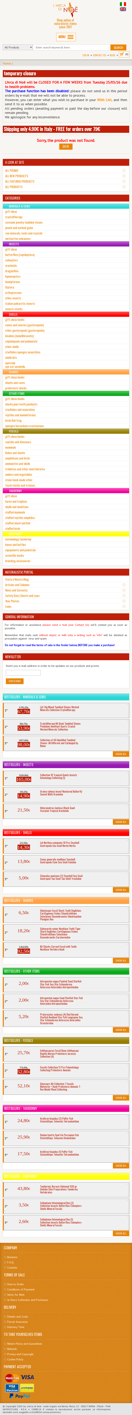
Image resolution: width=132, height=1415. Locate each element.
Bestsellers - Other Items (21, 971)
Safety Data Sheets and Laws (22, 595)
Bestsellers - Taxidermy (20, 1108)
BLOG (112, 55)
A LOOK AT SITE (14, 162)
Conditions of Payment (20, 1289)
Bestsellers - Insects (18, 765)
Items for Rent (15, 1294)
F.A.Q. (10, 1262)
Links (8, 606)
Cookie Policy (15, 1359)
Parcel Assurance (17, 1322)
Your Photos (12, 601)
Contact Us (99, 55)
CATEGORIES (12, 198)
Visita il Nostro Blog (17, 579)
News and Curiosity (16, 590)
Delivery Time (15, 1327)
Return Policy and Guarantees (24, 1343)
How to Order (15, 1284)
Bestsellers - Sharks (18, 900)
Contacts (12, 1267)
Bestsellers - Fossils (18, 1040)
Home (7, 63)
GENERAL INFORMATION (19, 617)
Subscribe (14, 681)
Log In (86, 55)
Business (12, 1257)
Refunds (12, 1349)
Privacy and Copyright (20, 1354)
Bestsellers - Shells (18, 833)
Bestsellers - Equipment (20, 1176)
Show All (121, 754)
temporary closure (20, 73)
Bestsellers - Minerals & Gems (25, 697)
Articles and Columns (17, 584)
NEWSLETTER (13, 657)
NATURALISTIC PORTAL (19, 572)
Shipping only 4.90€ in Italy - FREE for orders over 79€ (52, 129)
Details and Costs (17, 1316)
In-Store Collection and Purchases (27, 1300)
